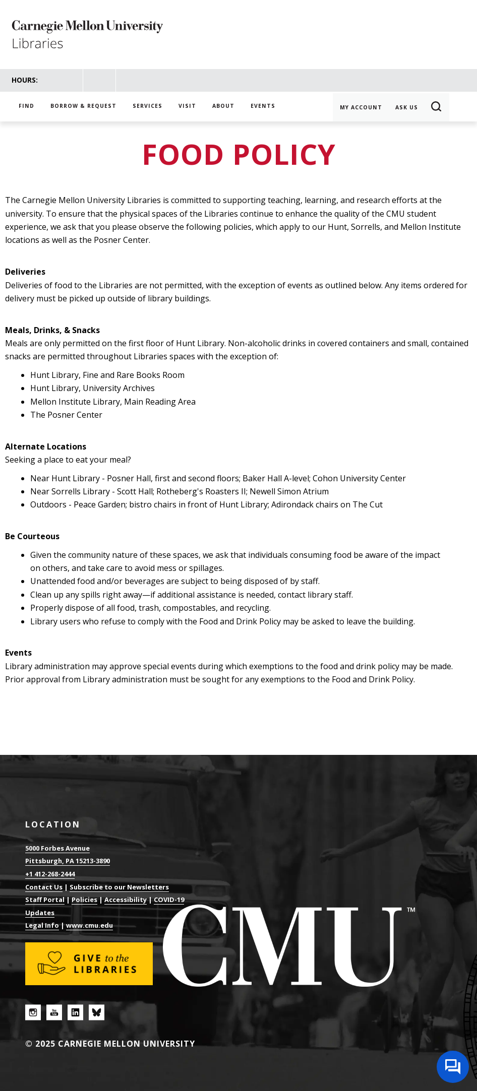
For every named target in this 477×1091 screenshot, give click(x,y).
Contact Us (44, 886)
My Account (361, 107)
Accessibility (125, 899)
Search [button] (436, 107)
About (223, 105)
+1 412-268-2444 (50, 873)
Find (26, 105)
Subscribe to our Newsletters (119, 886)
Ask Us (406, 107)
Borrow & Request (83, 105)
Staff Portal (45, 899)
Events (263, 105)
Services (147, 105)
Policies (84, 899)
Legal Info (42, 925)
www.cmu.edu (89, 925)
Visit (187, 105)
